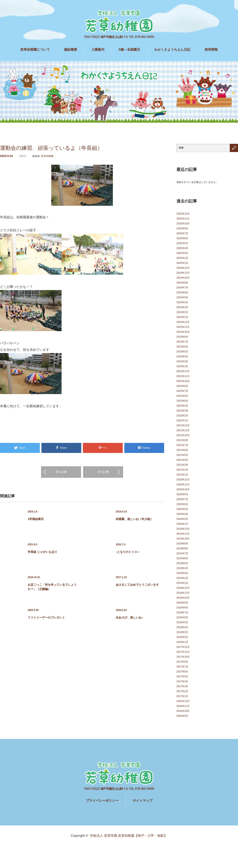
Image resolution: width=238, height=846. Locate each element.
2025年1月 (182, 263)
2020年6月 (182, 504)
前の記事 (61, 471)
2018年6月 (182, 617)
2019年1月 (182, 583)
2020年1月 (182, 523)
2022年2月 (182, 415)
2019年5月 (182, 563)
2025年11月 (183, 218)
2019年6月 (182, 558)
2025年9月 (182, 228)
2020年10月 (183, 489)
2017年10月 (183, 656)
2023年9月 (182, 336)
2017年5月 (182, 676)
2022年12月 (183, 371)
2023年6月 (182, 346)
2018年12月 (183, 587)
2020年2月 (182, 519)
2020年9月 (182, 494)
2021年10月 (183, 435)
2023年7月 (182, 341)
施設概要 (70, 49)
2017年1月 (182, 696)
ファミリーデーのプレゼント (46, 617)
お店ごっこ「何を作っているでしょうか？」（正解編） (52, 587)
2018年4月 (182, 627)
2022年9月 (182, 386)
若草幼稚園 (47, 156)
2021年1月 (182, 474)
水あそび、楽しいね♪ (129, 617)
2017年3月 (182, 686)
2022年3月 (182, 410)
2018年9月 (182, 602)
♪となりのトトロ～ (128, 551)
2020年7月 (182, 499)
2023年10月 (183, 331)
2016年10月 (183, 711)
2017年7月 (182, 666)
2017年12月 (183, 647)
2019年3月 (182, 573)
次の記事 (103, 471)
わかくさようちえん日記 (172, 49)
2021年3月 (182, 464)
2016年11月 (183, 706)
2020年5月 (182, 509)
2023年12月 (183, 322)
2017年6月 (182, 671)
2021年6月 (182, 450)
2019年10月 (183, 538)
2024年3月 (182, 307)
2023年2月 (182, 366)
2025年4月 (182, 248)
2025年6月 (182, 238)
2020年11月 (183, 484)
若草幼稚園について (35, 49)
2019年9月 (182, 543)
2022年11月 (183, 376)
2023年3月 (182, 361)
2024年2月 (182, 312)
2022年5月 (182, 400)
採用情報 (211, 49)
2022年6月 (182, 395)
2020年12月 (183, 479)
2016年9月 (182, 716)
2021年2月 (182, 469)
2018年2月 (182, 637)
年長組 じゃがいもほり (42, 551)
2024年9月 (182, 282)
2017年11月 (183, 652)
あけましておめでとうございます (137, 584)
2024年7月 (182, 287)
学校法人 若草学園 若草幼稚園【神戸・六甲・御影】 (128, 835)
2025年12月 (183, 213)
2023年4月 (182, 356)
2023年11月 (183, 327)
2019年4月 (182, 568)
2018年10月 (183, 597)
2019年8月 (182, 548)
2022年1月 (182, 420)
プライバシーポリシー (102, 800)
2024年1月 (182, 317)
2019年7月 (182, 553)
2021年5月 (182, 455)
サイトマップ (142, 800)
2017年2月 (182, 691)
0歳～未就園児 (129, 49)
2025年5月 (182, 243)
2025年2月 (182, 258)
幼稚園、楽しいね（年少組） (134, 519)
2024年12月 (183, 267)
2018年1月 (182, 642)
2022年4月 (182, 405)
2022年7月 (182, 391)
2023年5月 (182, 351)
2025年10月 (183, 223)
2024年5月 (182, 297)
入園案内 (97, 49)
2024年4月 (182, 302)
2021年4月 (182, 459)
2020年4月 (182, 514)
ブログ (22, 156)
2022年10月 (183, 381)
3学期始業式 (36, 519)
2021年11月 (183, 430)
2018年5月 (182, 622)
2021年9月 (182, 440)
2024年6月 (182, 292)
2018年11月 (183, 592)
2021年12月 (183, 425)
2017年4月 (182, 681)
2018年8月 (182, 607)
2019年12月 (183, 528)
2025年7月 (182, 233)
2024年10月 (183, 277)
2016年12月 (183, 701)
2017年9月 (182, 661)
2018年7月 (182, 612)
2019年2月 (182, 578)
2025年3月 (182, 253)
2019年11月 (183, 533)
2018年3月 (182, 632)
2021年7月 (182, 445)
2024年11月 (183, 272)
